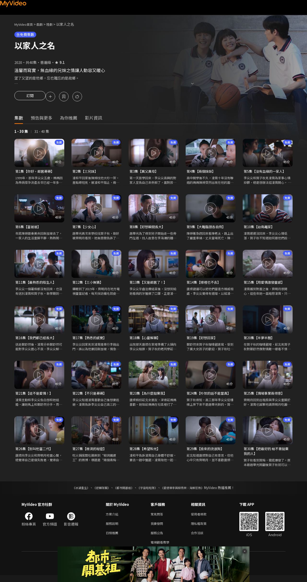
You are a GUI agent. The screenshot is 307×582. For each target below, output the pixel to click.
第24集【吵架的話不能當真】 (210, 395)
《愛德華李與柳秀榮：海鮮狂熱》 (188, 491)
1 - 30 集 (21, 132)
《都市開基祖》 (121, 491)
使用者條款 (203, 518)
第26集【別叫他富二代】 (35, 451)
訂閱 (30, 97)
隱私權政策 (203, 528)
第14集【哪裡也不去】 (205, 284)
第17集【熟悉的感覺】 (90, 340)
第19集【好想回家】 (203, 340)
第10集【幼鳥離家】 (260, 228)
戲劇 (43, 24)
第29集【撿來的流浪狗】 (206, 451)
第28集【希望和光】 (146, 451)
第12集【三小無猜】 (88, 284)
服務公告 (158, 538)
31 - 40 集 (41, 132)
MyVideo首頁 (25, 24)
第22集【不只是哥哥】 (90, 395)
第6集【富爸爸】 (28, 228)
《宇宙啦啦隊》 (148, 491)
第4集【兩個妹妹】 (202, 172)
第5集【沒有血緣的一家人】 (266, 172)
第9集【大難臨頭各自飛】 (207, 228)
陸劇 (54, 24)
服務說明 (113, 528)
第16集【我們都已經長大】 (37, 340)
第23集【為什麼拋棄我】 (149, 395)
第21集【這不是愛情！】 (35, 395)
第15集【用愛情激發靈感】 (265, 284)
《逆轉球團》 (96, 491)
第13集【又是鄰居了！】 (149, 284)
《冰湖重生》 (73, 491)
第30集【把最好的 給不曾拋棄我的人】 (267, 454)
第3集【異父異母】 (145, 172)
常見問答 (158, 518)
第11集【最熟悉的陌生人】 (37, 284)
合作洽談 (201, 538)
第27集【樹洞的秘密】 (90, 451)
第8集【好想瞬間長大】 (148, 228)
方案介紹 (113, 518)
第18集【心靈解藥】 (146, 340)
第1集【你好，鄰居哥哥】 (36, 172)
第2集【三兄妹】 (86, 172)
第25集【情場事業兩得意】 (265, 395)
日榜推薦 (113, 538)
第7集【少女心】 (86, 228)
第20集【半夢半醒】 (260, 340)
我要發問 (158, 528)
